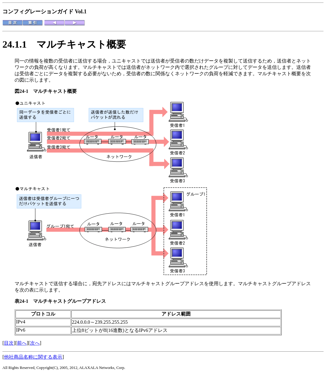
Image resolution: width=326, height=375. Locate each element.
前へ (22, 343)
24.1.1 (19, 44)
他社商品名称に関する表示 (33, 357)
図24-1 (24, 91)
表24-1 (24, 301)
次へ (35, 343)
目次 (9, 343)
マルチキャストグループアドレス (69, 301)
